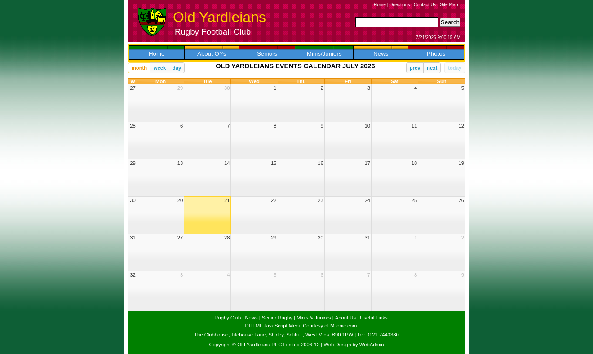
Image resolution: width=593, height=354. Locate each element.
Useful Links (373, 317)
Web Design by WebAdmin (353, 344)
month (139, 68)
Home (380, 4)
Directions (399, 4)
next (432, 68)
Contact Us (425, 4)
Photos (436, 53)
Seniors (267, 53)
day (177, 68)
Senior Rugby (277, 317)
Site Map (449, 4)
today (454, 68)
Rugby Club (227, 317)
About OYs (211, 53)
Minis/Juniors (324, 53)
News (380, 53)
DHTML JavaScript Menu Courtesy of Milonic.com (301, 325)
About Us (345, 317)
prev (415, 68)
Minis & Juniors (313, 317)
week (160, 68)
